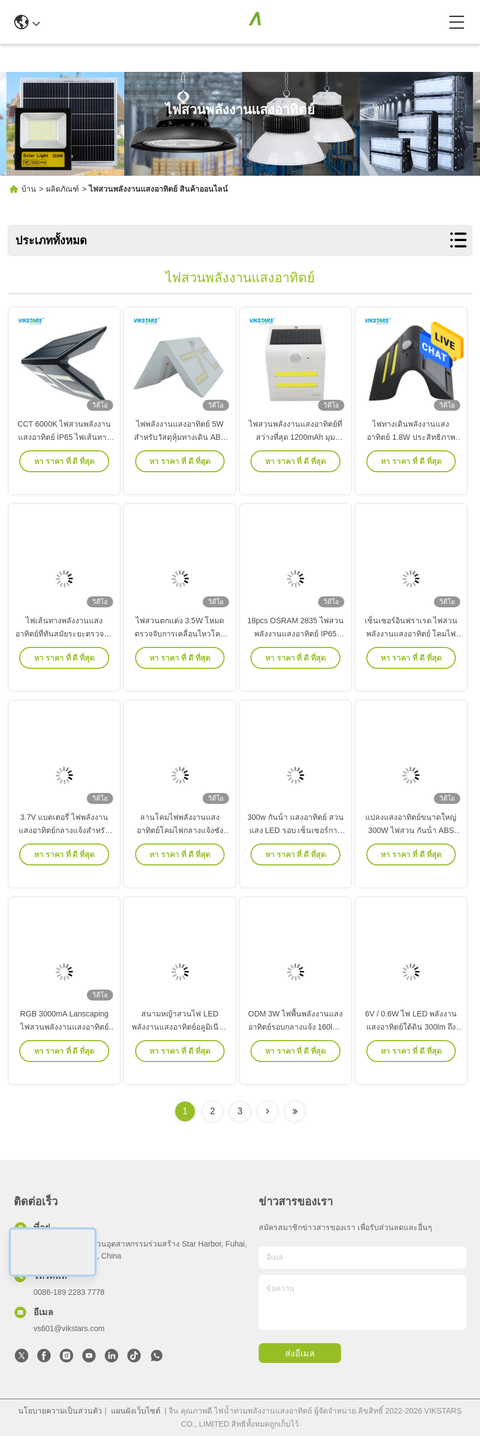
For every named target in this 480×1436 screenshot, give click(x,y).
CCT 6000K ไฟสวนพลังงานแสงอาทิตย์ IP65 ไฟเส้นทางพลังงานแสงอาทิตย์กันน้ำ (64, 452)
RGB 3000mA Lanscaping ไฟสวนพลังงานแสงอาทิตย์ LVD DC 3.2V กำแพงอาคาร (64, 1042)
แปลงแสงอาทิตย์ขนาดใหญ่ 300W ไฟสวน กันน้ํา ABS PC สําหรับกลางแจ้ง (410, 845)
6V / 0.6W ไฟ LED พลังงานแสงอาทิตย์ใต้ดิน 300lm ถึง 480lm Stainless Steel (411, 1042)
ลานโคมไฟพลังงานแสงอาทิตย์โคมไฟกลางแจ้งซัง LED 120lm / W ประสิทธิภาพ (180, 845)
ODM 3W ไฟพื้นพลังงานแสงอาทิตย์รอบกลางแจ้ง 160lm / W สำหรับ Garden (295, 1042)
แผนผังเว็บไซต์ (135, 1410)
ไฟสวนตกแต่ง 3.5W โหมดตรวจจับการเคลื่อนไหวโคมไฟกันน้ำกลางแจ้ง (180, 649)
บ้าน (28, 189)
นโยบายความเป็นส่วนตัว (60, 1410)
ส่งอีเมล (300, 1353)
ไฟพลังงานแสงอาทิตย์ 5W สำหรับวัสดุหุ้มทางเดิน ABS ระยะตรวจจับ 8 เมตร (180, 452)
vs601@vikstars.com (69, 1328)
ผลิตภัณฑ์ (62, 189)
